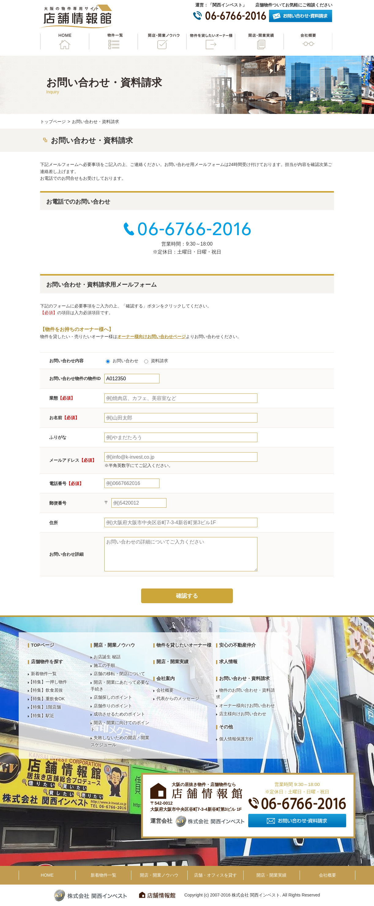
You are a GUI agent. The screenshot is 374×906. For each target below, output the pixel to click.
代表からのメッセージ (177, 698)
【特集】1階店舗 (44, 707)
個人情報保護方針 (236, 738)
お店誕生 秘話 (107, 656)
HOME (64, 41)
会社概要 (308, 41)
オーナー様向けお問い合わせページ (151, 336)
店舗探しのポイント (113, 697)
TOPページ (42, 645)
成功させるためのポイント (119, 714)
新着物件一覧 (44, 673)
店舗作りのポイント (113, 705)
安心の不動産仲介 (237, 645)
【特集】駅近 (41, 715)
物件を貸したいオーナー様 (210, 41)
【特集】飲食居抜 (45, 690)
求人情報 (228, 661)
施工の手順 (104, 665)
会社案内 (165, 678)
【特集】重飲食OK (46, 698)
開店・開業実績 (259, 41)
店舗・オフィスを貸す (215, 875)
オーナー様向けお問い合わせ (247, 705)
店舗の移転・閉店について (119, 673)
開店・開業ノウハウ (162, 41)
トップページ (53, 121)
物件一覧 (113, 41)
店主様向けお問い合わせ (242, 713)
